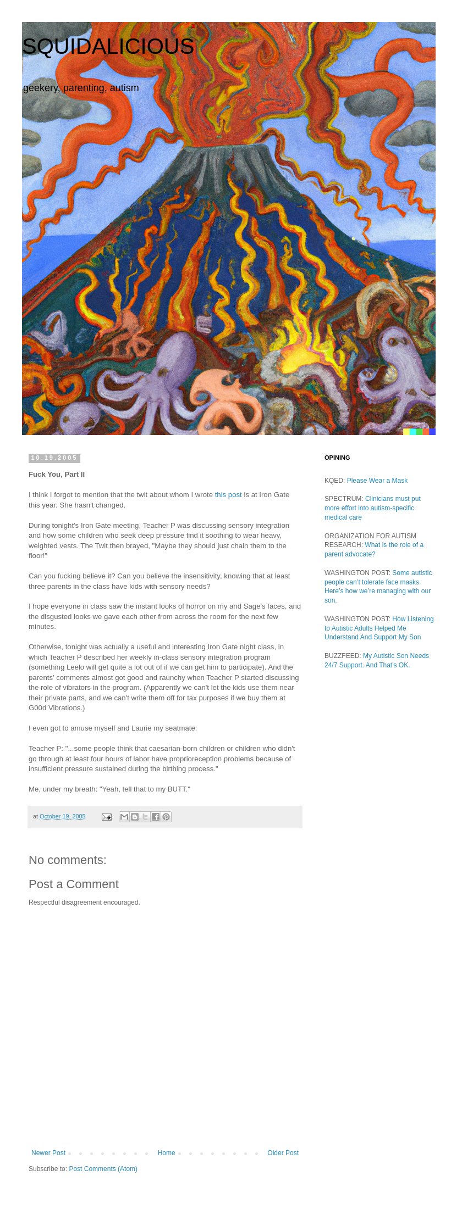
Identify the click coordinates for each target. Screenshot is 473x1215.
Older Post (283, 1153)
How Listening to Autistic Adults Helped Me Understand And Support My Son (379, 628)
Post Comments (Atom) (103, 1169)
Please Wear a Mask (377, 480)
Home (166, 1153)
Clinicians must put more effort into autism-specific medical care (372, 508)
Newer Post (48, 1153)
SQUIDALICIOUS (108, 46)
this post (228, 495)
